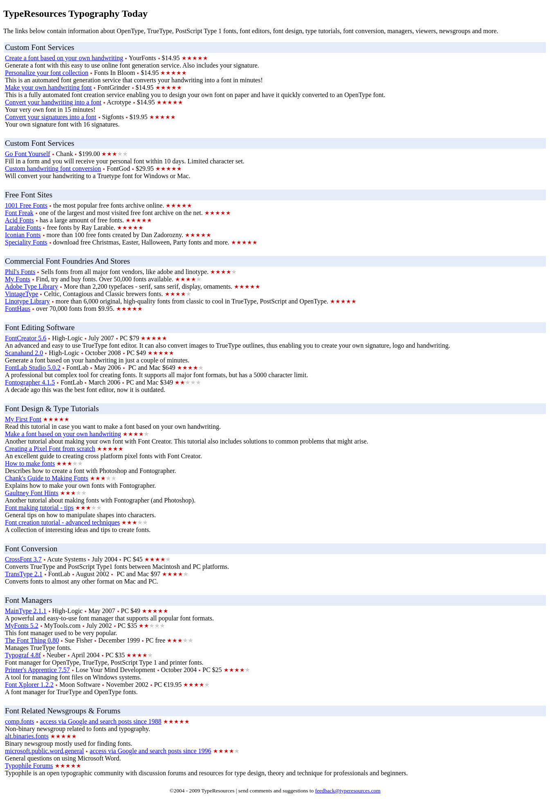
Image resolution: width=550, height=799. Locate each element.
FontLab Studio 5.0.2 (33, 367)
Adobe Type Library (31, 286)
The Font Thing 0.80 (32, 640)
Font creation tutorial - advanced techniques (62, 522)
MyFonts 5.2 (21, 625)
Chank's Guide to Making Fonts (46, 478)
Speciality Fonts (26, 242)
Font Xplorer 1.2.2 (29, 684)
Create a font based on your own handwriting (64, 57)
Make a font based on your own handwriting (63, 433)
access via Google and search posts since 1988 (101, 721)
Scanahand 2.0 (24, 352)
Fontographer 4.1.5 (30, 382)
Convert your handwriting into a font (53, 102)
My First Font (23, 419)
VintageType (21, 293)
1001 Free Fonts (26, 205)
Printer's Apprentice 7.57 (37, 669)
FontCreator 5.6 (25, 338)
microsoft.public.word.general (44, 750)
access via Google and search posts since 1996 (150, 750)
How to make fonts (30, 463)
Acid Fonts (19, 220)
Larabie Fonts (23, 227)
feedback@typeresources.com (347, 791)
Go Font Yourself (27, 153)
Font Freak (19, 212)
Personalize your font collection (46, 72)
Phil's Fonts (20, 271)
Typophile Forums (29, 765)
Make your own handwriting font (48, 87)
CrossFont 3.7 (23, 559)
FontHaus (17, 308)
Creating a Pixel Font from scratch (50, 448)
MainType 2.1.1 (26, 610)
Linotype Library (27, 301)
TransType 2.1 (24, 573)
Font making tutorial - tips (39, 507)
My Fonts (17, 279)
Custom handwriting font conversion (53, 168)
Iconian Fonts (23, 234)
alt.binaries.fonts (27, 736)
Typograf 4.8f (23, 655)
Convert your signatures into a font (51, 116)
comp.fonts (19, 721)
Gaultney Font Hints (31, 492)
